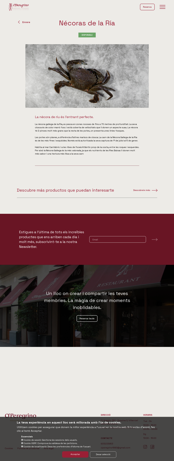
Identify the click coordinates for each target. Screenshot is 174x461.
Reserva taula (87, 374)
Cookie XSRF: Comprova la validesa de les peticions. (50, 443)
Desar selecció (104, 454)
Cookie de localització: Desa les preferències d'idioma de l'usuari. (57, 446)
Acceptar (74, 454)
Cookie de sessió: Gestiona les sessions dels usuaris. (50, 440)
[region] (87, 223)
